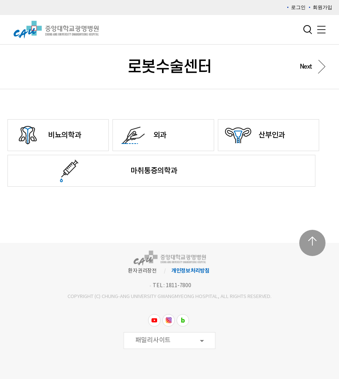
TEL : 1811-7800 (172, 286)
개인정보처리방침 (190, 271)
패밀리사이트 (153, 340)
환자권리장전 (142, 271)
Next (306, 66)
